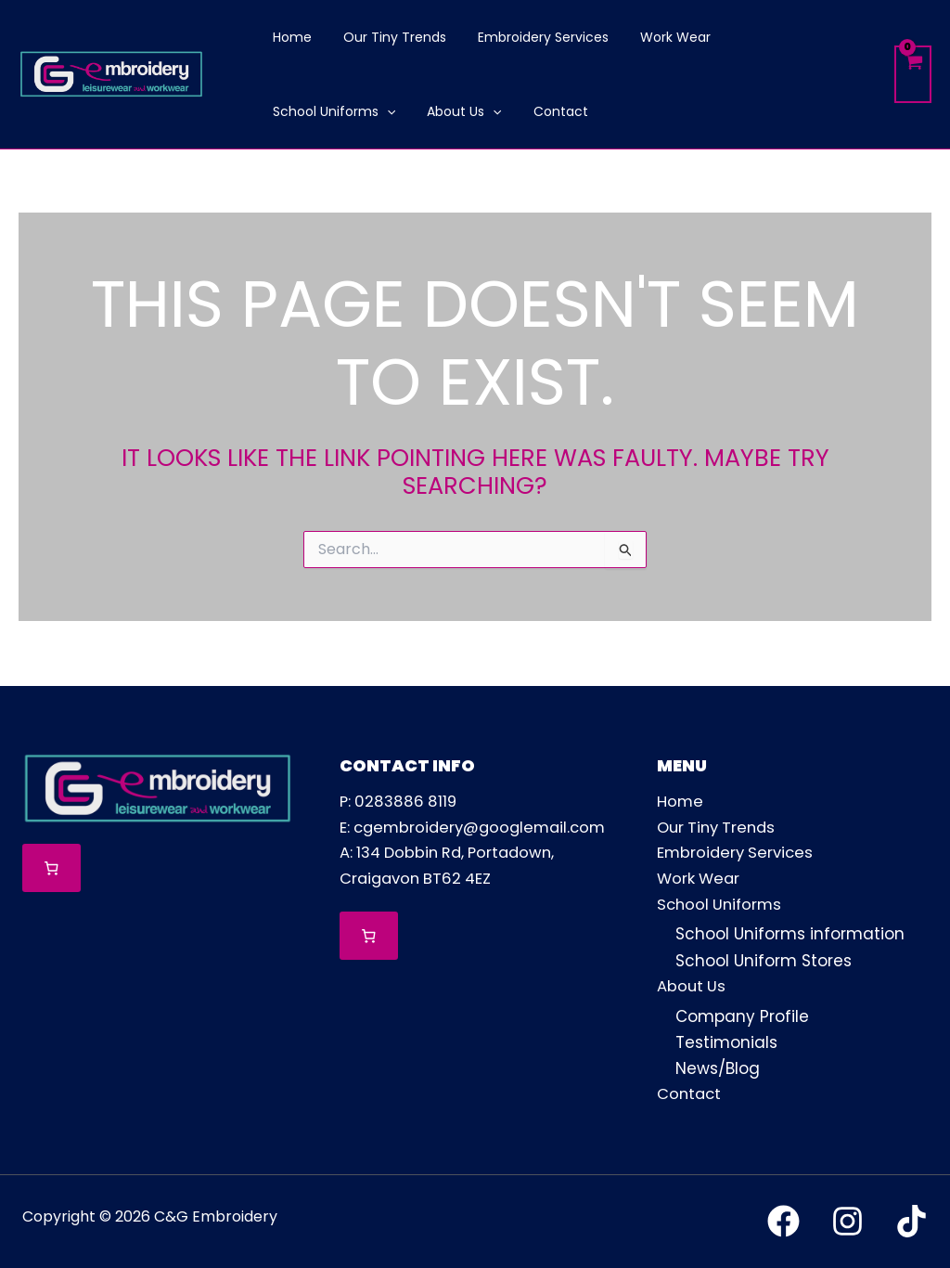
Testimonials (726, 1042)
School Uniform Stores (763, 961)
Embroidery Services (737, 852)
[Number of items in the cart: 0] (51, 866)
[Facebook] (783, 1222)
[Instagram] (847, 1222)
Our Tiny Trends (719, 826)
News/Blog (717, 1068)
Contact (690, 1094)
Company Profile (742, 1016)
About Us (692, 987)
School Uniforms (722, 904)
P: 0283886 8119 (400, 800)
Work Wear (700, 878)
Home (680, 800)
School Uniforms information (790, 935)
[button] (831, 37)
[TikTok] (911, 1222)
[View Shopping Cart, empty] (912, 74)
